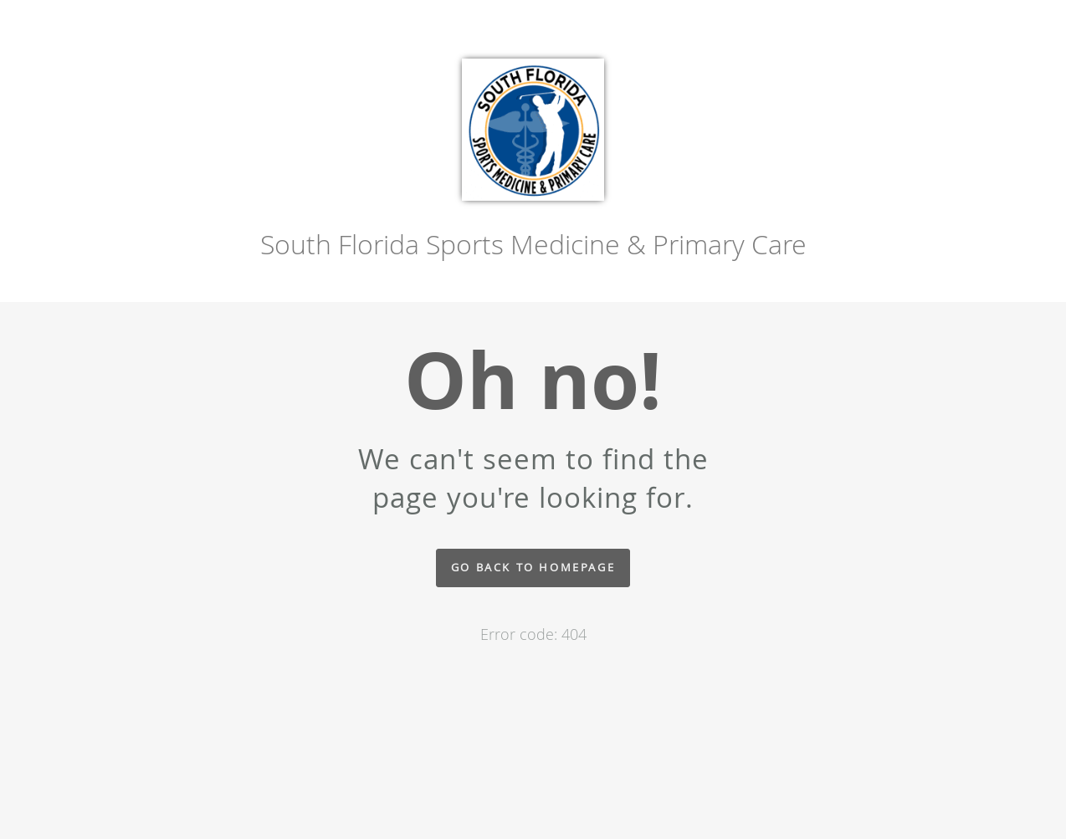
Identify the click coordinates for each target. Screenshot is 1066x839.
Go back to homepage (533, 567)
